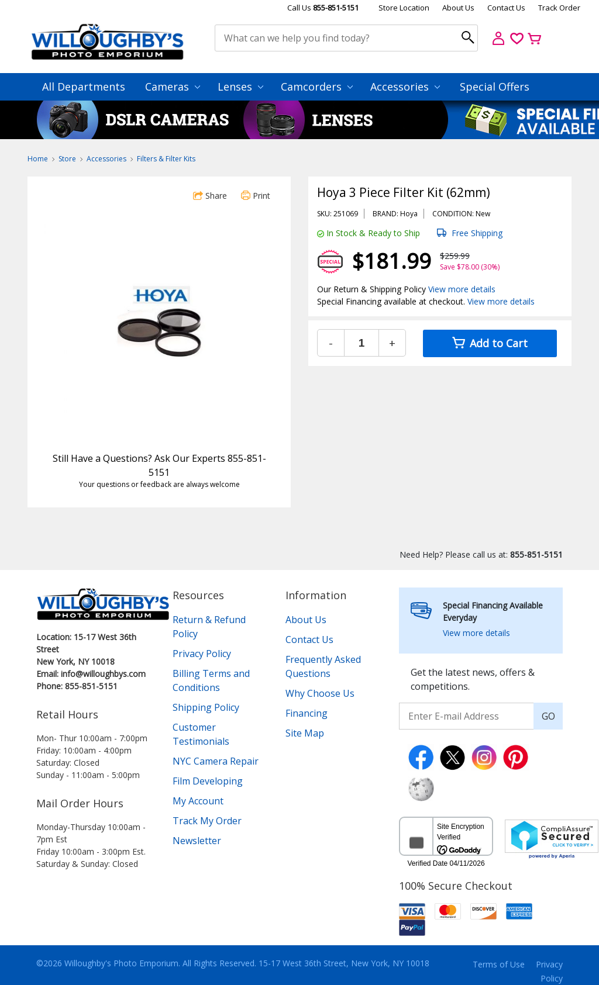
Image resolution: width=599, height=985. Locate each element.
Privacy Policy (202, 653)
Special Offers (494, 87)
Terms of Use (499, 964)
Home (37, 159)
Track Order (559, 7)
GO (548, 716)
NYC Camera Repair (216, 761)
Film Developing (208, 781)
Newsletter (197, 840)
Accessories (405, 87)
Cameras (172, 87)
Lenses (240, 87)
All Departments (83, 87)
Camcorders (317, 87)
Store (67, 159)
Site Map (304, 733)
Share (210, 195)
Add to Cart (490, 343)
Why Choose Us (319, 693)
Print (255, 195)
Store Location (403, 7)
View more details (461, 289)
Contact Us (506, 7)
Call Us (323, 7)
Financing (306, 713)
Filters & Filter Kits (166, 159)
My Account (198, 800)
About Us (458, 7)
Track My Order (207, 820)
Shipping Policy (206, 707)
